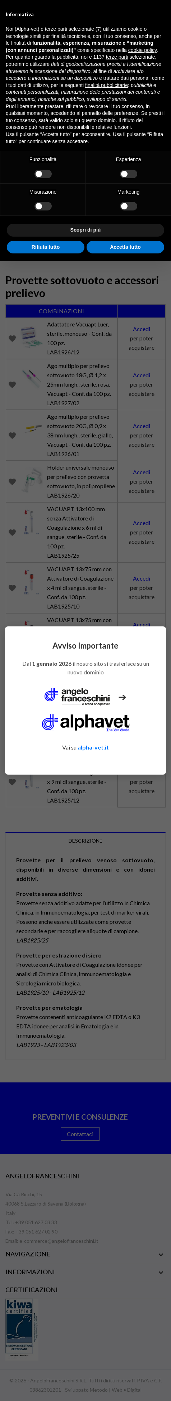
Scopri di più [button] (85, 230)
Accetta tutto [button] (125, 247)
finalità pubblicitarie (106, 85)
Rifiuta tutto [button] (46, 247)
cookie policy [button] (142, 50)
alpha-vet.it (93, 747)
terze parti (117, 57)
